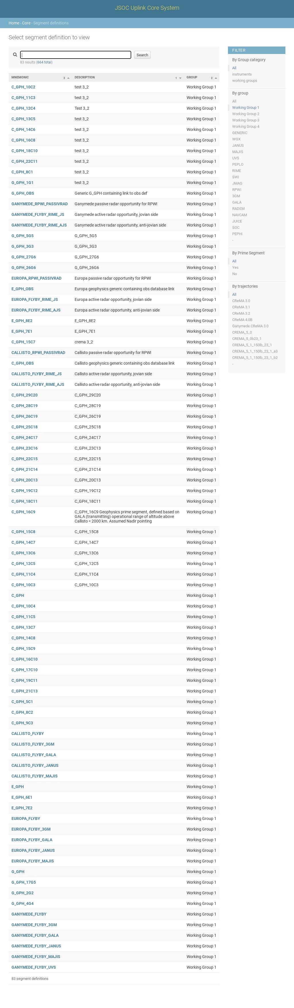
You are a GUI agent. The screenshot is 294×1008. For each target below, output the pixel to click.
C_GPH (17, 595)
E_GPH (17, 786)
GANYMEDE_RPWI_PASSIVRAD (39, 204)
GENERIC (239, 133)
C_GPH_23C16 (24, 448)
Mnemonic (20, 77)
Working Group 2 (245, 114)
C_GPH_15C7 (23, 342)
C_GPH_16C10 (24, 659)
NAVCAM (239, 215)
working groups (244, 80)
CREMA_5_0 (242, 332)
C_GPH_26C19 (24, 416)
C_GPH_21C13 (24, 691)
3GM (236, 196)
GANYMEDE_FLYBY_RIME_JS (37, 214)
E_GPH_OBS (22, 289)
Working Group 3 (245, 120)
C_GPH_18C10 (24, 150)
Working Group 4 (245, 126)
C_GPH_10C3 (23, 585)
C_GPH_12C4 (23, 108)
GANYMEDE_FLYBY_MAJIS (35, 956)
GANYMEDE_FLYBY (29, 914)
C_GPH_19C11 (24, 680)
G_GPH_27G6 (23, 257)
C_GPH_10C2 (23, 87)
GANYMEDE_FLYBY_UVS (33, 967)
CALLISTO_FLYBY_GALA (33, 754)
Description (85, 77)
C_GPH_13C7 (23, 627)
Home (14, 23)
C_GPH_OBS (22, 363)
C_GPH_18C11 (24, 501)
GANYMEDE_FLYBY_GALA (35, 935)
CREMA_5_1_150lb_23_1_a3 (255, 351)
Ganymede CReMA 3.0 (250, 326)
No (234, 274)
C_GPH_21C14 (24, 469)
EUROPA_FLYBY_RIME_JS (34, 299)
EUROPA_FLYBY (25, 818)
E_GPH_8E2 (21, 320)
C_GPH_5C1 (22, 701)
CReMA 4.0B (242, 320)
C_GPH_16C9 (23, 512)
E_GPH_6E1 (21, 797)
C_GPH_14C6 (23, 129)
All (234, 68)
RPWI (236, 189)
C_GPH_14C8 (23, 638)
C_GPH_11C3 (23, 97)
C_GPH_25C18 (24, 427)
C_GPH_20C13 (24, 480)
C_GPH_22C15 (24, 458)
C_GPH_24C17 (24, 437)
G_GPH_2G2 (22, 893)
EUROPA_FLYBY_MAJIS (32, 861)
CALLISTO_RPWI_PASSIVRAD (38, 352)
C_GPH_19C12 (24, 490)
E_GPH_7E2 (21, 808)
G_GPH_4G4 (22, 903)
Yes (235, 267)
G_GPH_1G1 (22, 182)
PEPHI (237, 234)
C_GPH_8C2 (22, 712)
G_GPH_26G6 (23, 267)
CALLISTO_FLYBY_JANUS (35, 765)
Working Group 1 (245, 107)
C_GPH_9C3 (22, 723)
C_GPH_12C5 (23, 563)
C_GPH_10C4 (23, 606)
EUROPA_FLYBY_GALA (31, 839)
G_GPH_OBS (22, 193)
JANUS (238, 145)
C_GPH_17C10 (24, 670)
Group (192, 77)
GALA (236, 202)
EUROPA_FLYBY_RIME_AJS (36, 310)
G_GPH (17, 871)
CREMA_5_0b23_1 (247, 338)
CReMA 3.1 (241, 307)
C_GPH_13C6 (23, 553)
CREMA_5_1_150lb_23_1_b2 (255, 357)
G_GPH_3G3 (22, 246)
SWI (235, 177)
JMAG (237, 183)
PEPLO (237, 164)
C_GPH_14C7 (23, 542)
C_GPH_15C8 (23, 531)
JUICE (237, 221)
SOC (235, 227)
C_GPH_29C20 (24, 395)
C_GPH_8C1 (22, 172)
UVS (235, 158)
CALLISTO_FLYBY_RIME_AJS (37, 384)
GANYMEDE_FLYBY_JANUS (36, 946)
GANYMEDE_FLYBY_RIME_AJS (39, 225)
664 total (44, 62)
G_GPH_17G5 (23, 882)
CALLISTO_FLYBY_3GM (32, 744)
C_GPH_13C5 (23, 119)
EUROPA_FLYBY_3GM (31, 829)
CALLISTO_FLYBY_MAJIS (34, 776)
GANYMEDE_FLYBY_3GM (34, 924)
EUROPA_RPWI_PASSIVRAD (36, 278)
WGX (236, 139)
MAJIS (237, 152)
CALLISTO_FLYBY (27, 733)
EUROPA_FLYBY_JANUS (33, 850)
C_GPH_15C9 (23, 648)
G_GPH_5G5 (22, 235)
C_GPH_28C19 (24, 405)
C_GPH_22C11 (24, 161)
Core (26, 23)
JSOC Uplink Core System (147, 7)
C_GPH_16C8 (23, 140)
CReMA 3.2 (241, 313)
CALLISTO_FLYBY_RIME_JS (36, 374)
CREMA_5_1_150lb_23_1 (252, 345)
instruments (242, 74)
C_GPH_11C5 (23, 616)
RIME (236, 171)
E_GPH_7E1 (21, 331)
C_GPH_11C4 (23, 574)
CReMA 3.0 (241, 301)
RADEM (238, 208)
